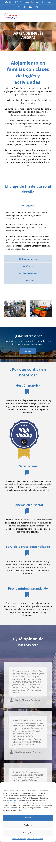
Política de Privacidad (35, 839)
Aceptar (28, 818)
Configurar (28, 832)
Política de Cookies (15, 800)
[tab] (28, 205)
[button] (52, 785)
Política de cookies (19, 839)
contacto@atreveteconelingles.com (37, 2)
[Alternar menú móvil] (50, 14)
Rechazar (28, 825)
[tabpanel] (28, 232)
